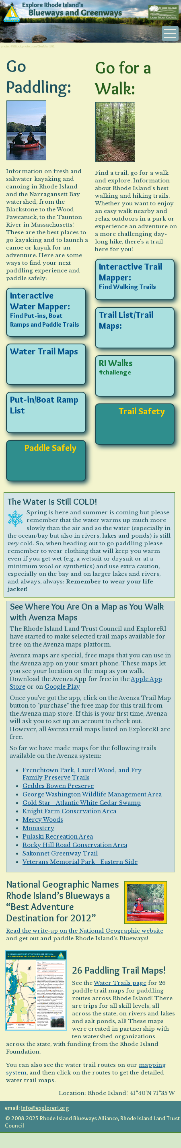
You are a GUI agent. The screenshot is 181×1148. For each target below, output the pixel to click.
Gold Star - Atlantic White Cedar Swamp (82, 802)
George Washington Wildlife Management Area (92, 794)
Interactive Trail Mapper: (130, 272)
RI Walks (116, 363)
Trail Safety (142, 411)
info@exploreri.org (45, 1107)
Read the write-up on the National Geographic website (84, 930)
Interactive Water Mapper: (40, 301)
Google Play (62, 686)
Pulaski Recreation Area (58, 836)
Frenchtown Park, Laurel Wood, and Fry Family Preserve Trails (82, 774)
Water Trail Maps (44, 351)
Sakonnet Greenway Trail (60, 853)
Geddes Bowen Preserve (58, 786)
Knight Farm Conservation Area (69, 811)
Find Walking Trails (127, 287)
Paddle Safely (50, 447)
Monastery (38, 828)
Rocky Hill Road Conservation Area (75, 845)
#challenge (115, 372)
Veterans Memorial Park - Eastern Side (80, 862)
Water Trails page (120, 983)
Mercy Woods (43, 819)
